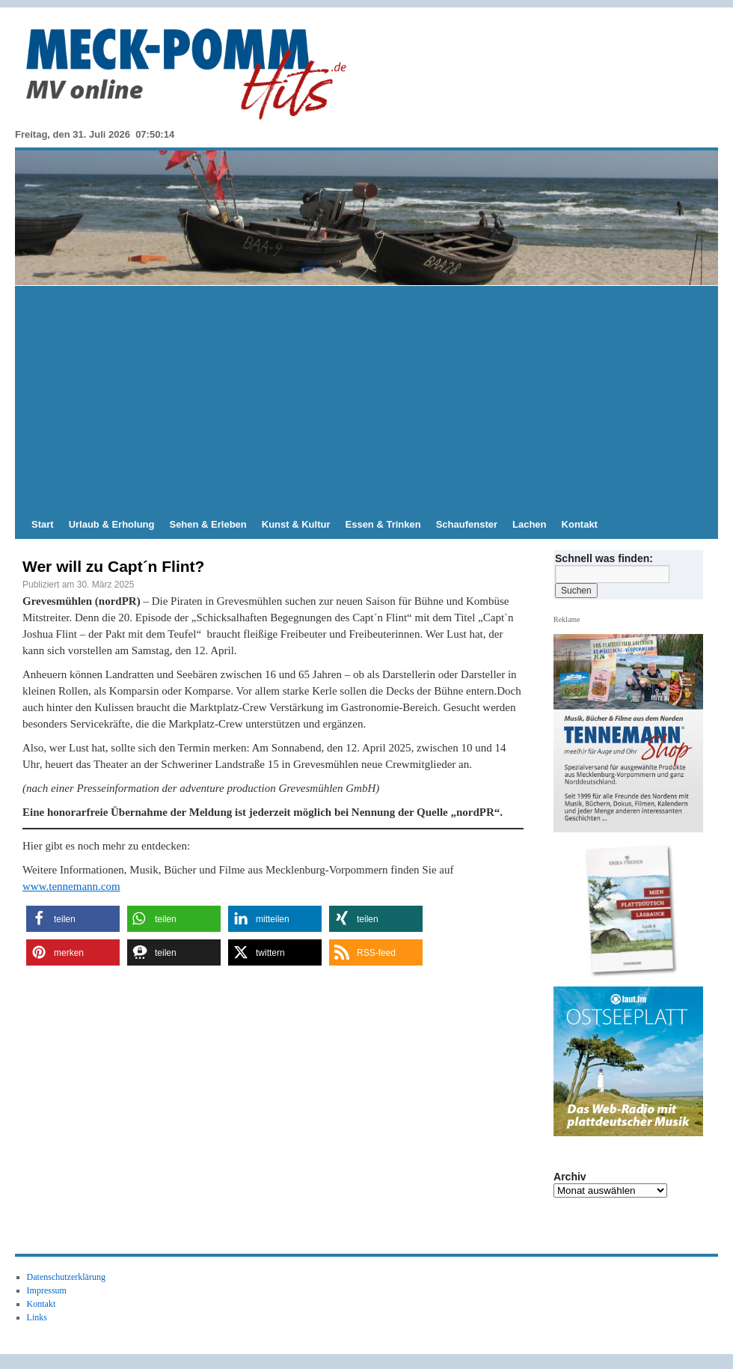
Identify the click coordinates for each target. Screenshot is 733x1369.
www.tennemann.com (71, 886)
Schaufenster (466, 524)
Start (42, 524)
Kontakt (580, 524)
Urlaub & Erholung (112, 524)
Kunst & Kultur (296, 524)
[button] (73, 919)
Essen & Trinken (383, 524)
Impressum (47, 1290)
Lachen (529, 524)
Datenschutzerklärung (66, 1277)
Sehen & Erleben (207, 524)
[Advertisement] (366, 398)
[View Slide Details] (634, 910)
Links (37, 1317)
